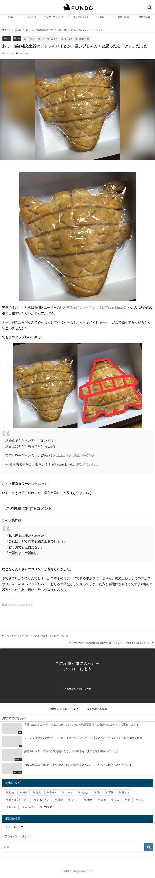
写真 (110, 792)
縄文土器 (84, 39)
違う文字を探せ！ (18, 800)
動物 (102, 17)
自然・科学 (123, 17)
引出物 (68, 39)
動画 (89, 800)
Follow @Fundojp (96, 708)
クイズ (75, 800)
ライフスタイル (81, 17)
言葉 (103, 800)
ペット (69, 792)
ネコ (116, 800)
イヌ (141, 800)
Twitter (31, 39)
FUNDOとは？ (13, 827)
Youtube (47, 807)
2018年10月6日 (87, 464)
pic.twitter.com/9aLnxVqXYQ (73, 455)
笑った (7, 38)
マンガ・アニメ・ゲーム (56, 17)
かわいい (30, 807)
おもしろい (43, 800)
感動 (38, 792)
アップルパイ (49, 39)
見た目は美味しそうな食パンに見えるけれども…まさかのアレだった (36, 636)
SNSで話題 (144, 17)
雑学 (10, 17)
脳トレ (125, 792)
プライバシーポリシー (18, 836)
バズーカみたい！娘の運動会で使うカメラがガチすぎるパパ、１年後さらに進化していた (109, 643)
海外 (25, 792)
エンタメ (31, 17)
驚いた (17, 38)
